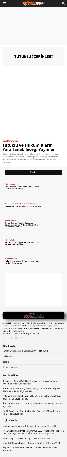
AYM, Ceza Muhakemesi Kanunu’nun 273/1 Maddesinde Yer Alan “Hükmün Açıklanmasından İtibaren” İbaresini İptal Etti (33, 432)
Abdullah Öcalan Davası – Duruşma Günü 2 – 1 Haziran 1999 (31, 443)
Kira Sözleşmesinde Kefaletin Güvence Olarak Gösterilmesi (22, 187)
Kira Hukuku (10, 184)
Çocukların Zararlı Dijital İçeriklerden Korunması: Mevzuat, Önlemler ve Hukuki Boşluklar (30, 382)
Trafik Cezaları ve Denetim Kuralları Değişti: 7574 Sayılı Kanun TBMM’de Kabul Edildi (32, 412)
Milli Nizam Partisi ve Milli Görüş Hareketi (23, 206)
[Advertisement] (33, 25)
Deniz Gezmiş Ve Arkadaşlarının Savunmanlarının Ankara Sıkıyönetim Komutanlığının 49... (21, 225)
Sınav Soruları (11, 258)
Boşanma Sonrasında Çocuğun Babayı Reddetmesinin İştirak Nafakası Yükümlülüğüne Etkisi (31, 390)
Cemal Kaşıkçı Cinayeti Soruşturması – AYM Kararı (26, 438)
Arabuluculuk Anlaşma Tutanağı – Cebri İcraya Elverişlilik (29, 426)
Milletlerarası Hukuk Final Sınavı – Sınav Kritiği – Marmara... (23, 262)
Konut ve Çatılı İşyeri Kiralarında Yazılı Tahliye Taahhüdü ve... (22, 243)
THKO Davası (10, 220)
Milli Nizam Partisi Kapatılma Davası (20, 204)
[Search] (63, 3)
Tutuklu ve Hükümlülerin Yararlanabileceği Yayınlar (29, 147)
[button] (4, 3)
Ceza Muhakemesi (10, 141)
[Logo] (33, 316)
